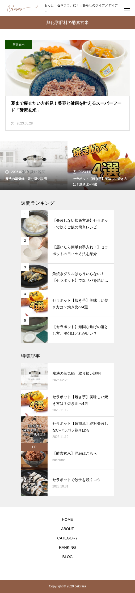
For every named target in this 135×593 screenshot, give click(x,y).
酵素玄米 (18, 44)
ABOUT (67, 529)
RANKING (67, 547)
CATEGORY (67, 538)
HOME (67, 519)
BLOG (67, 557)
